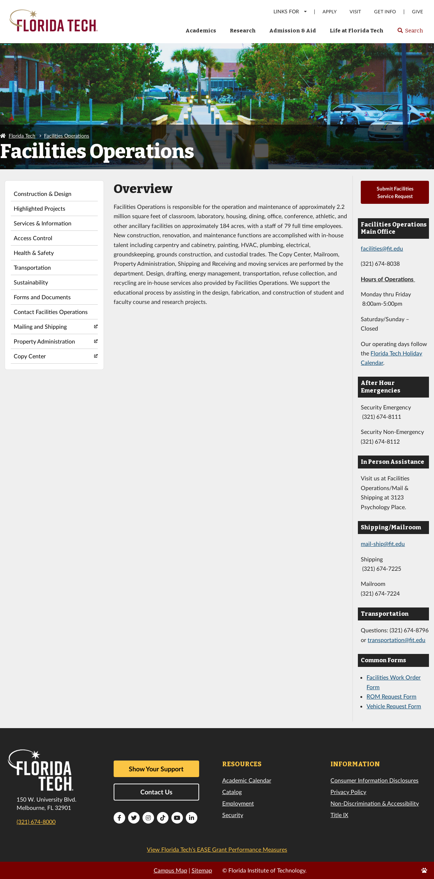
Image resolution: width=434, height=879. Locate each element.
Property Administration (44, 341)
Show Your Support (156, 769)
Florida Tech (22, 136)
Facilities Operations (66, 136)
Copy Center (30, 356)
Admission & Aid (292, 30)
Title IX (339, 814)
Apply (330, 11)
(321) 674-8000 (36, 821)
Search (410, 32)
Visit (355, 11)
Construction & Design (42, 193)
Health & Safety (34, 252)
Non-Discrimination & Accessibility (374, 803)
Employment (238, 803)
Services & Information (42, 223)
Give (417, 11)
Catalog (232, 791)
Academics (200, 30)
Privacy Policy (348, 791)
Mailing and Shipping (40, 326)
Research (243, 30)
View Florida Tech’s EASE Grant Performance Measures (217, 849)
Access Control (33, 237)
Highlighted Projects (39, 208)
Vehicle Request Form (394, 706)
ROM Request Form (391, 696)
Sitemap (202, 870)
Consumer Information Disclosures (374, 780)
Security (232, 814)
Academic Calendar (246, 780)
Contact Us (156, 792)
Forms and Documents (42, 296)
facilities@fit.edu (382, 248)
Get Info (385, 11)
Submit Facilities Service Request (395, 192)
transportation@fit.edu (396, 639)
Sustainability (31, 282)
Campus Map (170, 870)
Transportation (32, 267)
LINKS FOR (290, 11)
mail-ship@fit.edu (383, 543)
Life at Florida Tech (356, 30)
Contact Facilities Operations (51, 311)
